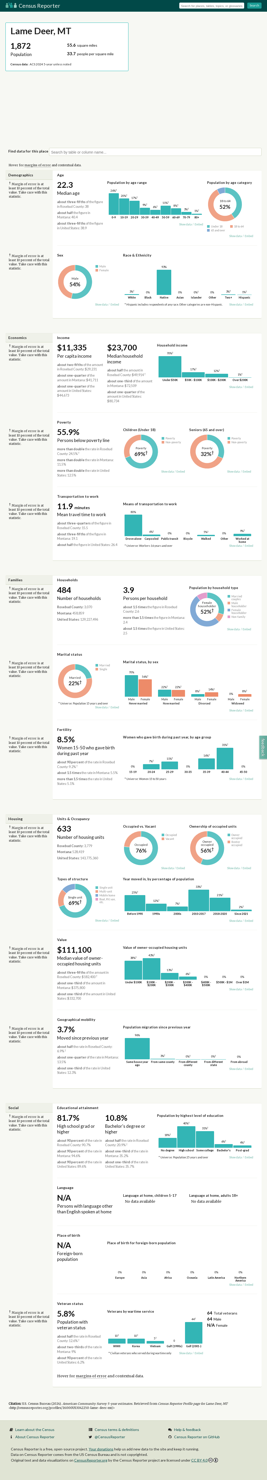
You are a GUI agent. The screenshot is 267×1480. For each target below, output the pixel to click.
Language (65, 1187)
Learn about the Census (34, 1429)
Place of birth (68, 1235)
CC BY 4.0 (204, 1460)
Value (62, 939)
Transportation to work (78, 496)
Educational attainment (78, 1107)
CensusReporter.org (90, 1460)
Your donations (101, 1449)
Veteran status (70, 1303)
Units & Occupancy (73, 819)
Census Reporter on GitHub (197, 1437)
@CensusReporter (110, 1437)
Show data (185, 224)
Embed (199, 224)
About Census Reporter (34, 1437)
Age (60, 175)
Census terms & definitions (117, 1429)
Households (67, 580)
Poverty (64, 422)
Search (254, 5)
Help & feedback (187, 1429)
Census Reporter (32, 5)
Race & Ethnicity (137, 255)
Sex (60, 255)
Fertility (64, 729)
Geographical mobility (76, 1019)
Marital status (69, 654)
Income (63, 337)
